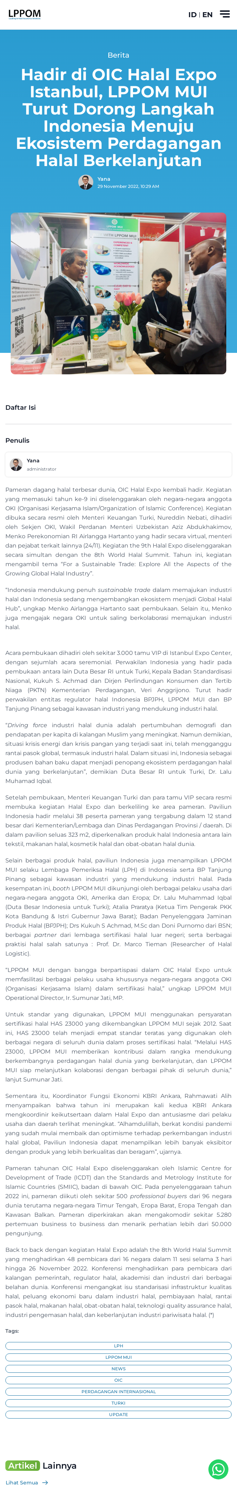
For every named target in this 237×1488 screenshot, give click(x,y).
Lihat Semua (27, 1482)
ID (192, 14)
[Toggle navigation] (225, 14)
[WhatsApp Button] (218, 1469)
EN (207, 14)
